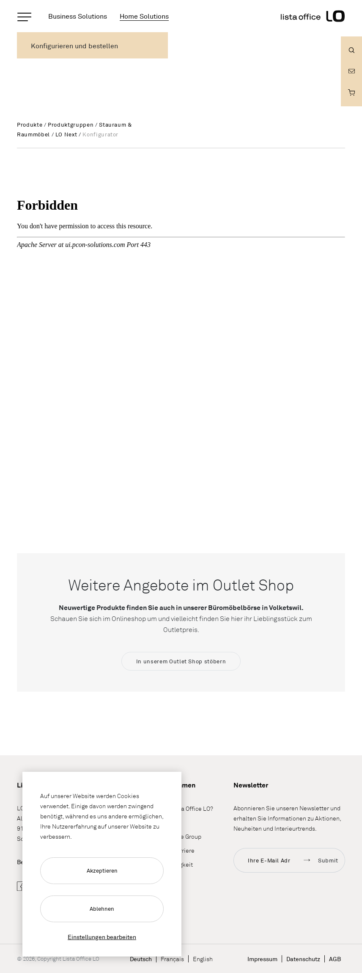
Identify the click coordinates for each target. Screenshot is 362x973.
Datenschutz (303, 958)
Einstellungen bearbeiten (102, 936)
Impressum (262, 958)
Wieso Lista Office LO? (183, 808)
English (203, 958)
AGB (335, 958)
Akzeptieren (102, 870)
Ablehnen (102, 908)
